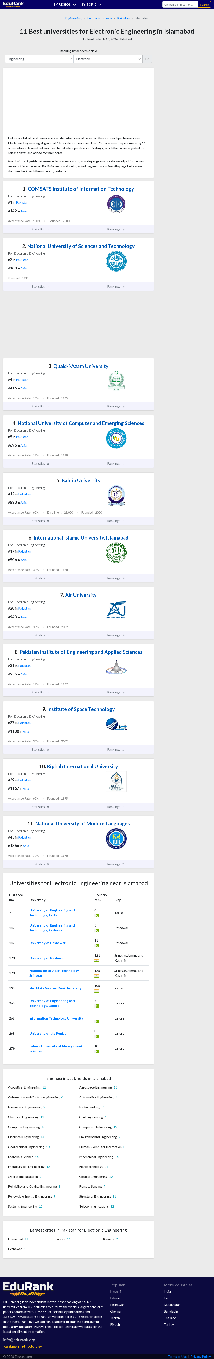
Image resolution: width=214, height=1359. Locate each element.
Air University (78, 595)
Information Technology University (56, 1018)
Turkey (169, 1324)
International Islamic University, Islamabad (79, 538)
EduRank (126, 39)
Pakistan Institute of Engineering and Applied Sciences (78, 652)
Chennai (115, 1311)
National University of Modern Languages (78, 824)
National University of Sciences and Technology (78, 246)
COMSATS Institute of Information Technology (78, 189)
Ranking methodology (22, 1346)
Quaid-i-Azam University (78, 366)
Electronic (94, 18)
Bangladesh (172, 1311)
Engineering (73, 18)
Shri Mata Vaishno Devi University (55, 988)
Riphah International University (78, 766)
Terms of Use (177, 1356)
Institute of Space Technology (78, 709)
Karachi (115, 1291)
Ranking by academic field (78, 51)
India (167, 1291)
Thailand (170, 1318)
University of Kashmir (46, 958)
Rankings (116, 229)
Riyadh (115, 1324)
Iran (166, 1298)
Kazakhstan (172, 1305)
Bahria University (79, 480)
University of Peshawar (47, 943)
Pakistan (123, 18)
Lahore (115, 1298)
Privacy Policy (201, 1356)
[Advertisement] (39, 103)
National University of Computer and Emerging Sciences (78, 423)
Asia (109, 18)
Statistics (41, 229)
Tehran (115, 1318)
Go (147, 59)
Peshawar (117, 1305)
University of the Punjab (48, 1033)
